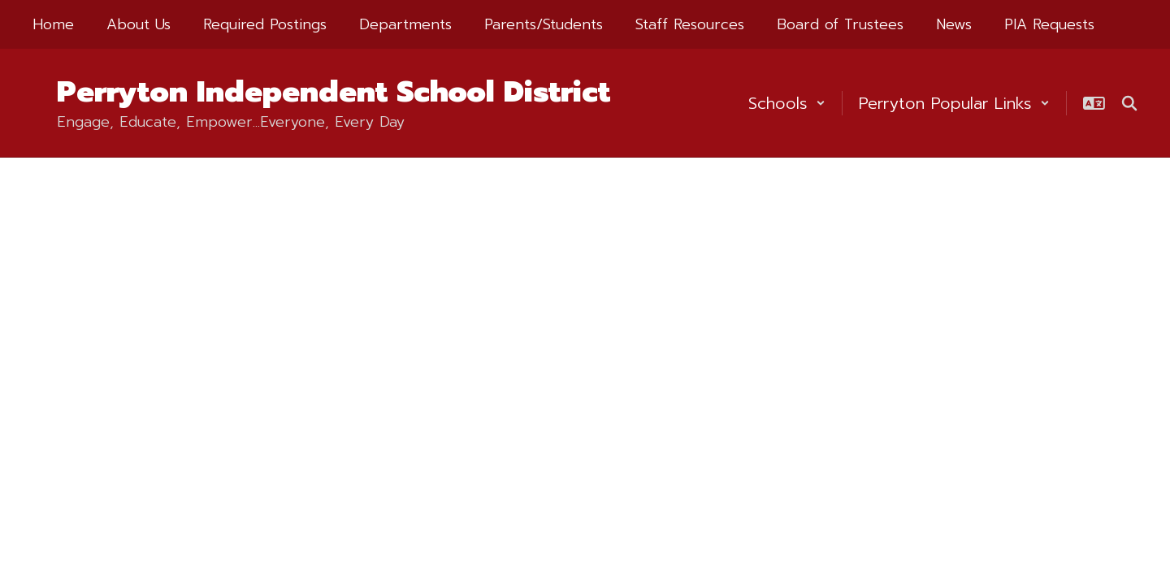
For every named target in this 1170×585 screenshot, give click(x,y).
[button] (787, 103)
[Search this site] (1129, 103)
